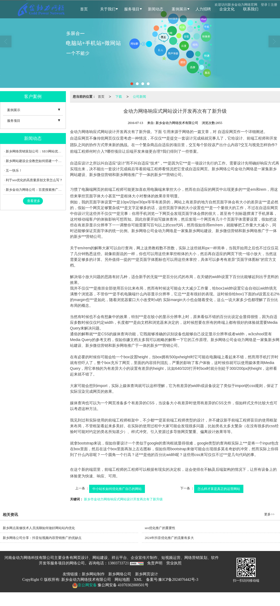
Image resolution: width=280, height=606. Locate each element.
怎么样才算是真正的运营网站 (218, 489)
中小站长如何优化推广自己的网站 (117, 489)
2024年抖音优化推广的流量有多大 (169, 538)
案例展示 (13, 110)
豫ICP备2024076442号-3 (178, 580)
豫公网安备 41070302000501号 (122, 585)
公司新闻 (139, 97)
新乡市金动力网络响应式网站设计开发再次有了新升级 (123, 499)
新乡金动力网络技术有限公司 (86, 580)
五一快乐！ (14, 170)
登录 (264, 5)
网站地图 (122, 580)
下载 (118, 97)
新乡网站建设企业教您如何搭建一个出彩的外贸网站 (43, 161)
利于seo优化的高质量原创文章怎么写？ (34, 180)
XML (138, 580)
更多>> (269, 514)
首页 (101, 97)
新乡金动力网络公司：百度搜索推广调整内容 (38, 190)
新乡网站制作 (93, 574)
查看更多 (33, 201)
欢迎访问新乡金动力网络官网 (236, 5)
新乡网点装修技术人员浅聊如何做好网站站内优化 (39, 528)
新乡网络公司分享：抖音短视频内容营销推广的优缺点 (42, 538)
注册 (274, 5)
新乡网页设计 (146, 574)
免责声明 (154, 563)
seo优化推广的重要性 (160, 528)
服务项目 (13, 121)
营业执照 (174, 563)
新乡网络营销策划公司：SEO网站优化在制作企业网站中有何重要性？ (56, 151)
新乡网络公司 (119, 574)
